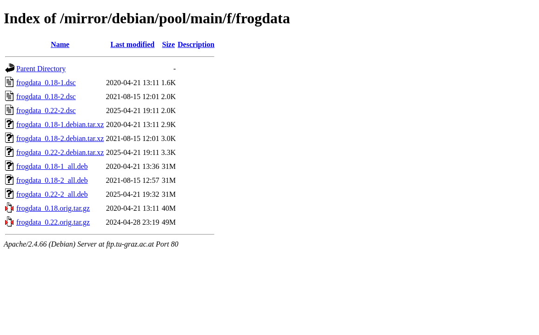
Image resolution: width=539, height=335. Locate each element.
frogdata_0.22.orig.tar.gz (53, 222)
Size (168, 44)
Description (196, 44)
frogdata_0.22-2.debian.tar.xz (60, 152)
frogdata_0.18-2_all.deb (52, 180)
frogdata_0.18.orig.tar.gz (53, 208)
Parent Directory (41, 69)
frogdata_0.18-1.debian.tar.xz (60, 124)
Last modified (133, 44)
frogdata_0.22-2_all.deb (52, 194)
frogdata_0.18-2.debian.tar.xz (60, 138)
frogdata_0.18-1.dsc (46, 83)
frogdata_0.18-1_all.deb (52, 166)
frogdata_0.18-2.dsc (46, 96)
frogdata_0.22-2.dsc (46, 110)
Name (60, 44)
